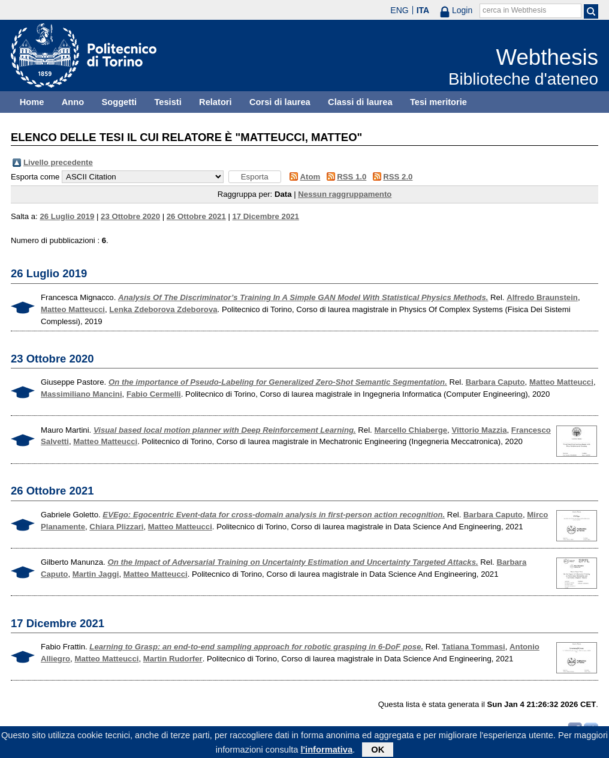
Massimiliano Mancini (81, 394)
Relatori (215, 102)
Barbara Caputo (495, 382)
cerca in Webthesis (514, 10)
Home (32, 102)
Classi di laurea (360, 102)
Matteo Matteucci (73, 309)
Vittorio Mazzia (479, 430)
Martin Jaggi (96, 574)
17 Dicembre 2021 (265, 216)
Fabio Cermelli (153, 394)
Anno (73, 102)
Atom (310, 176)
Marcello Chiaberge (410, 430)
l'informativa (327, 751)
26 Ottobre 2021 (196, 216)
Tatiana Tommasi (473, 646)
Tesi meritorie (438, 102)
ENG (399, 10)
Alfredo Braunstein (542, 297)
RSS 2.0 (397, 176)
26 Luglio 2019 (67, 216)
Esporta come (35, 176)
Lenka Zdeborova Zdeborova (163, 309)
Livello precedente (58, 162)
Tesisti (167, 102)
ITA (423, 10)
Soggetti (119, 102)
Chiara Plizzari (116, 526)
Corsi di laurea (279, 102)
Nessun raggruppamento (344, 194)
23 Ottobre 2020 (130, 216)
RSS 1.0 (351, 176)
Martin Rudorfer (173, 658)
